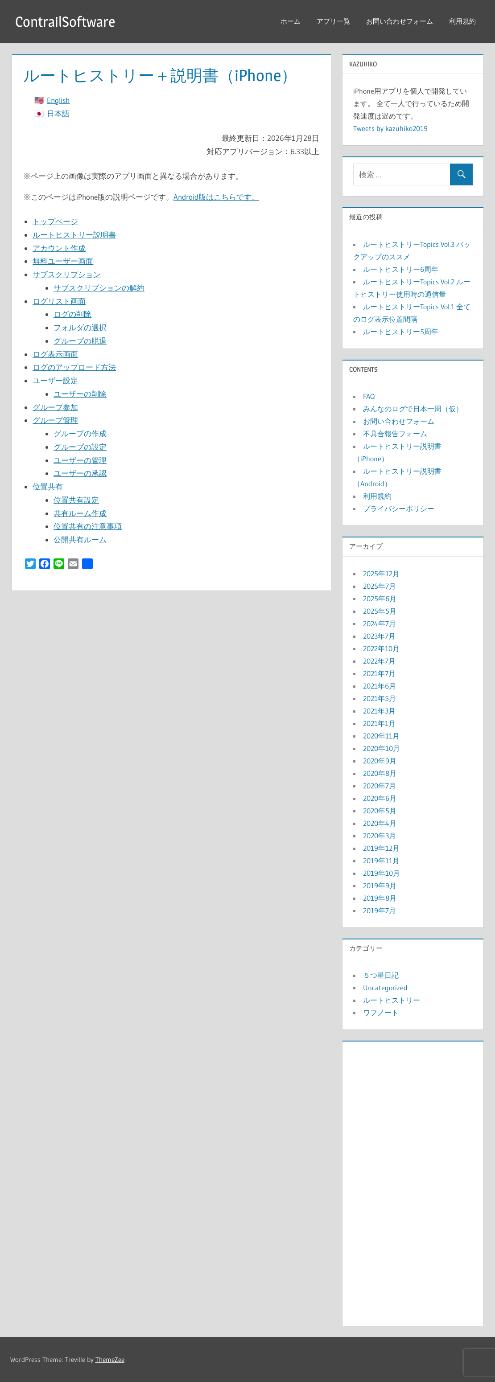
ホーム (290, 21)
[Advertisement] (413, 1181)
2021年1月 (379, 723)
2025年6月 (379, 598)
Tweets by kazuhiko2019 (390, 128)
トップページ (55, 221)
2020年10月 (381, 748)
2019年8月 (379, 898)
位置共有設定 (76, 499)
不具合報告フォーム (395, 433)
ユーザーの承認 (80, 473)
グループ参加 (55, 407)
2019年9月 (379, 885)
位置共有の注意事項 (88, 526)
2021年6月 (379, 685)
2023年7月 (379, 636)
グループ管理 (55, 420)
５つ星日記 (381, 975)
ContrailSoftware (65, 21)
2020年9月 (379, 760)
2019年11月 (381, 860)
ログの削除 (72, 314)
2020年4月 (379, 823)
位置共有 (48, 486)
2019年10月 (381, 873)
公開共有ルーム (80, 539)
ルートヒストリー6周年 (400, 269)
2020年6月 (379, 798)
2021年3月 (379, 710)
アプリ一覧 (333, 21)
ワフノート (381, 1012)
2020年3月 (379, 835)
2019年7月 (379, 910)
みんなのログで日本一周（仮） (413, 408)
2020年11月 (381, 735)
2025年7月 (379, 586)
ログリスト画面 (59, 301)
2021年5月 (379, 698)
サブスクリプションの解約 (99, 287)
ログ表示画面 (55, 354)
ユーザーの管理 (80, 460)
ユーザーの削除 (80, 393)
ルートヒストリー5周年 (400, 331)
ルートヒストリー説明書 (74, 234)
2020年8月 (379, 773)
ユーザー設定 (55, 380)
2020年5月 (379, 810)
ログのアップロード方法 (74, 367)
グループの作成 (80, 433)
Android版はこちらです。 (216, 196)
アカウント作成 (59, 248)
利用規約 (462, 21)
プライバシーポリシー (398, 508)
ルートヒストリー (391, 1000)
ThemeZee (109, 1359)
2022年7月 (379, 660)
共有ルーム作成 (80, 513)
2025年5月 (379, 611)
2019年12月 (381, 848)
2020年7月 (379, 785)
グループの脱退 (80, 340)
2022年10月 (381, 648)
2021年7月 (379, 673)
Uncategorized (385, 987)
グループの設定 (80, 446)
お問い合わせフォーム (399, 21)
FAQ (369, 396)
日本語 (58, 113)
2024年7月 (379, 623)
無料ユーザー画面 (63, 261)
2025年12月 (381, 573)
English (58, 100)
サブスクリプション (67, 274)
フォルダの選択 (80, 327)
